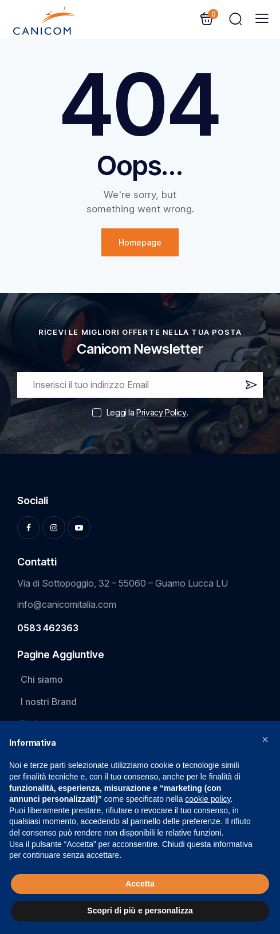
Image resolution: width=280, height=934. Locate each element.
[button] (265, 739)
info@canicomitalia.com (66, 604)
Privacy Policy (161, 413)
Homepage (140, 242)
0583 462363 (47, 627)
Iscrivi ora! (250, 387)
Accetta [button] (140, 883)
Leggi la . (147, 412)
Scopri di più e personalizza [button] (139, 910)
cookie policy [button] (207, 799)
